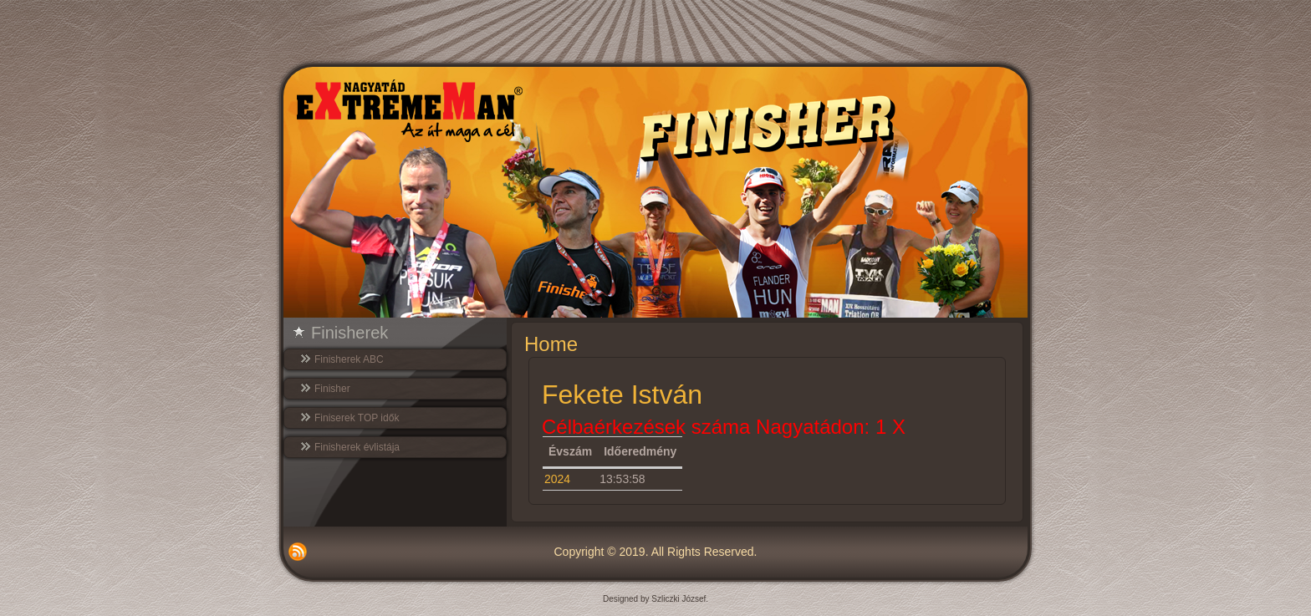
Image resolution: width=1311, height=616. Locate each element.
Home (551, 344)
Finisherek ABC (349, 359)
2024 (557, 479)
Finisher (332, 389)
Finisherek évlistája (357, 447)
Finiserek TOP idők (356, 418)
